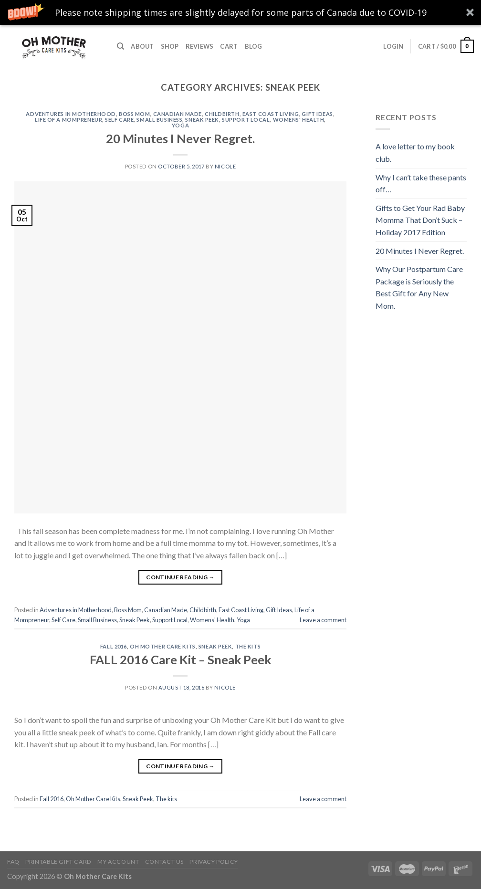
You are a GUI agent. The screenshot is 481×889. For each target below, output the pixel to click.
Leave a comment (323, 620)
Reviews (200, 46)
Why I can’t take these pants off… (421, 183)
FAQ (13, 861)
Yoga (180, 125)
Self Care (119, 119)
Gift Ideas (317, 114)
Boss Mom (134, 114)
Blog (253, 46)
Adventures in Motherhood (70, 114)
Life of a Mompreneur (68, 119)
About (142, 46)
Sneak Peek (202, 119)
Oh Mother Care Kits (163, 646)
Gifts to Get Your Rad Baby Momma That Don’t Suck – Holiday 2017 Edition (420, 220)
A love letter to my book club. (415, 152)
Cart (229, 46)
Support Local (246, 119)
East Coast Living (270, 114)
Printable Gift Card (58, 861)
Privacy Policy (213, 861)
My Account (118, 861)
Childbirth (222, 114)
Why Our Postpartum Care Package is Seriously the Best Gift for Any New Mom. (419, 287)
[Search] (120, 46)
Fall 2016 (113, 646)
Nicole (225, 166)
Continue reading (180, 577)
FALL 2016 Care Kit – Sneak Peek (180, 659)
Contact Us (164, 861)
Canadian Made (177, 114)
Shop (170, 46)
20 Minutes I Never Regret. (180, 138)
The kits (248, 646)
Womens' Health (298, 119)
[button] (240, 12)
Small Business (159, 119)
